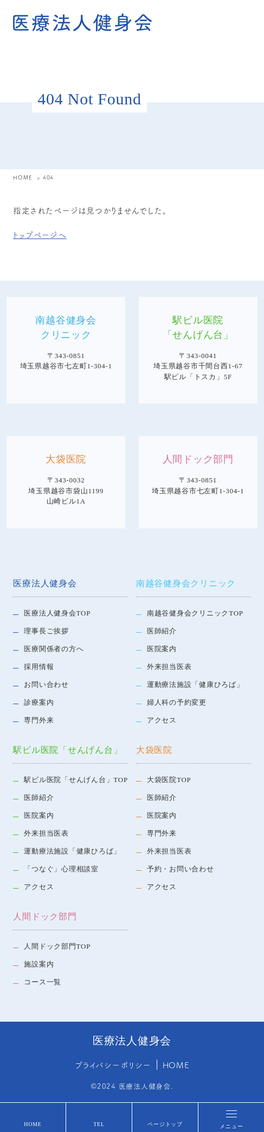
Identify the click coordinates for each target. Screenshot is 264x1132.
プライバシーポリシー (113, 1064)
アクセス (162, 720)
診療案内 (39, 702)
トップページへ (39, 234)
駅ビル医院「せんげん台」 (67, 749)
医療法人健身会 (44, 583)
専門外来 (39, 720)
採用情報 (39, 667)
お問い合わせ (46, 684)
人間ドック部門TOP (57, 946)
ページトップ (165, 1124)
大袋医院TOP (169, 780)
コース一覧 (42, 982)
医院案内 (162, 649)
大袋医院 (154, 749)
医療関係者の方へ (53, 649)
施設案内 (39, 964)
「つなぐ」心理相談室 (61, 869)
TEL (99, 1124)
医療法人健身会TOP (57, 613)
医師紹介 (162, 631)
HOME (32, 1124)
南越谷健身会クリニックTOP (195, 613)
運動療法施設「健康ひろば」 (195, 684)
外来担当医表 (169, 667)
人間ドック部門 (44, 916)
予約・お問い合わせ (180, 869)
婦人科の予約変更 (177, 702)
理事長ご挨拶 (46, 631)
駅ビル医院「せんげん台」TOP (76, 780)
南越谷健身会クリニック (186, 583)
